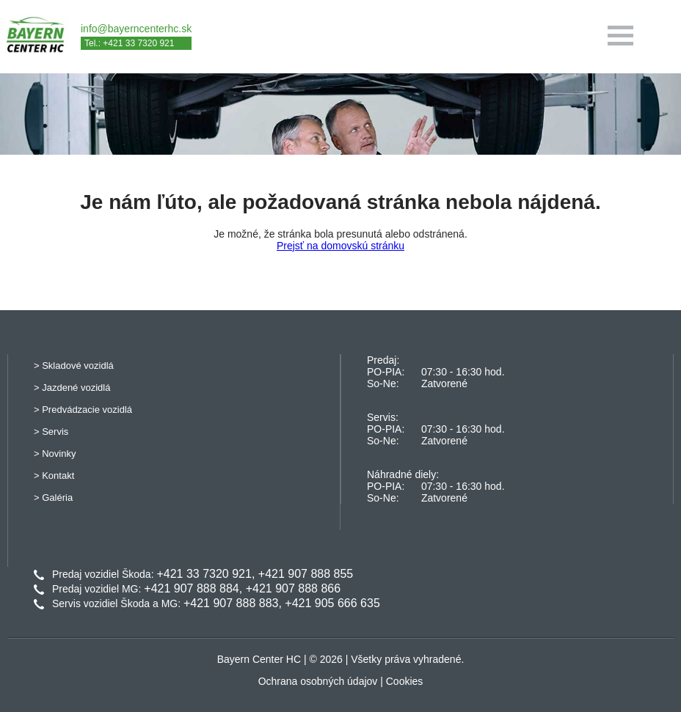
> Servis (51, 431)
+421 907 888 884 (191, 588)
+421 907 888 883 (230, 603)
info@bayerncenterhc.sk (136, 28)
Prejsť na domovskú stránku (340, 246)
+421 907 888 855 (305, 574)
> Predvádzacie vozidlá (83, 409)
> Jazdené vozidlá (72, 387)
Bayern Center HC (259, 659)
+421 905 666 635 (332, 603)
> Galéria (53, 497)
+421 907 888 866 (293, 588)
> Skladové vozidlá (74, 365)
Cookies (404, 681)
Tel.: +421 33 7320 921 (129, 43)
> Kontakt (54, 475)
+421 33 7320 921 (203, 574)
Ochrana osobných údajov (318, 681)
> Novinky (55, 453)
